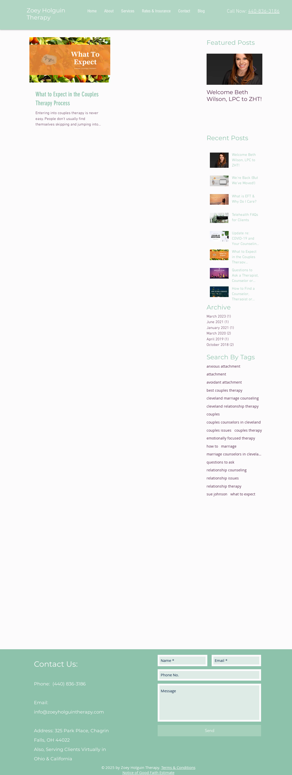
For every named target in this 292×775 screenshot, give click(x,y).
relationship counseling (227, 470)
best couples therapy (224, 390)
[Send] (209, 730)
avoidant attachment (224, 382)
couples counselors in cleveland (234, 422)
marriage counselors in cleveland (234, 454)
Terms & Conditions (178, 767)
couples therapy (248, 430)
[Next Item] (254, 69)
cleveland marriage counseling (233, 398)
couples (213, 414)
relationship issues (223, 478)
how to (212, 446)
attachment (216, 374)
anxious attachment (223, 366)
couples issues (219, 430)
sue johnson (217, 494)
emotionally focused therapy (231, 438)
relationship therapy (224, 486)
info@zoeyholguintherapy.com (69, 712)
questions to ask (220, 462)
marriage (228, 446)
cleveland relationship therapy (233, 406)
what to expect (242, 494)
